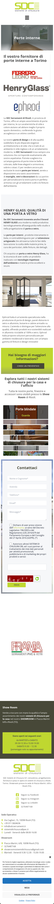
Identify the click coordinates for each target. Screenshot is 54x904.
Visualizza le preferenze (27, 895)
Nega (26, 888)
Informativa (19, 527)
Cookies (21, 900)
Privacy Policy (30, 900)
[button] (50, 857)
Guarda (26, 415)
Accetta (27, 881)
